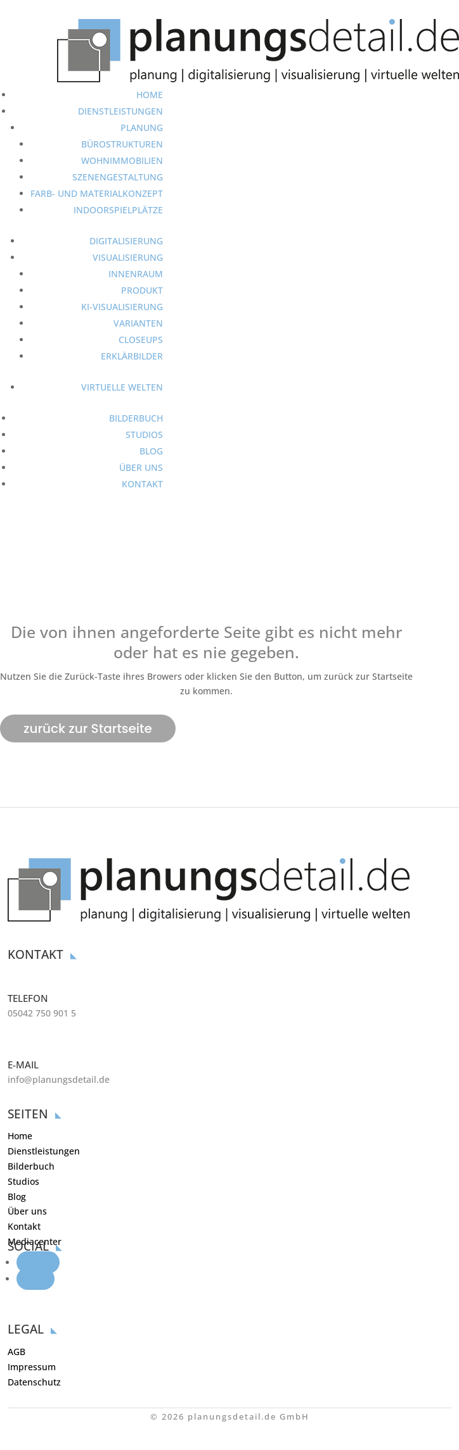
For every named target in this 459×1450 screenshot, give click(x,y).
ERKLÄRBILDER (132, 356)
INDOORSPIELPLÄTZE (118, 210)
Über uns (27, 1211)
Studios (23, 1181)
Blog (17, 1197)
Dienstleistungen (44, 1151)
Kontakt (24, 1226)
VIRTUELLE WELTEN (122, 387)
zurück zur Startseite (87, 728)
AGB (16, 1352)
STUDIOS (144, 434)
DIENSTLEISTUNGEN (120, 111)
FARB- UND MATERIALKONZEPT (96, 193)
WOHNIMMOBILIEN (122, 160)
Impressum (32, 1367)
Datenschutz (34, 1382)
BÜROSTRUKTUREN (122, 144)
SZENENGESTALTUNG (117, 177)
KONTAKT (142, 484)
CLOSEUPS (141, 340)
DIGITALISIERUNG (126, 241)
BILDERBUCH (136, 418)
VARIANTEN (138, 323)
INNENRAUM (135, 274)
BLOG (151, 451)
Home (20, 1136)
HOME (149, 95)
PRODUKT (142, 290)
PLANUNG (141, 128)
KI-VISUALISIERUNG (122, 307)
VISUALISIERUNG (128, 257)
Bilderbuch (31, 1166)
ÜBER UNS (141, 467)
